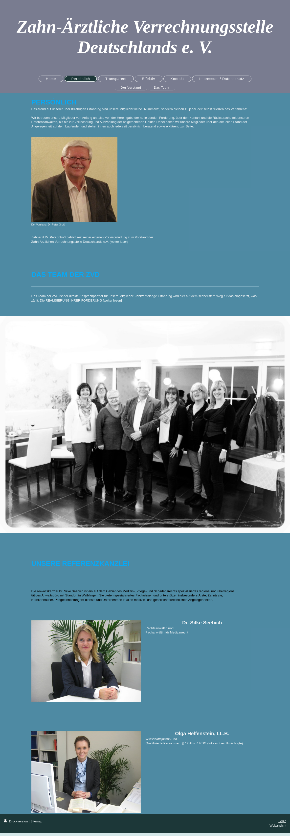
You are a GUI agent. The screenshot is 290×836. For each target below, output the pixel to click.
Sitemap (36, 821)
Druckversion (16, 821)
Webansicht (277, 825)
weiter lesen (119, 242)
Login (282, 821)
